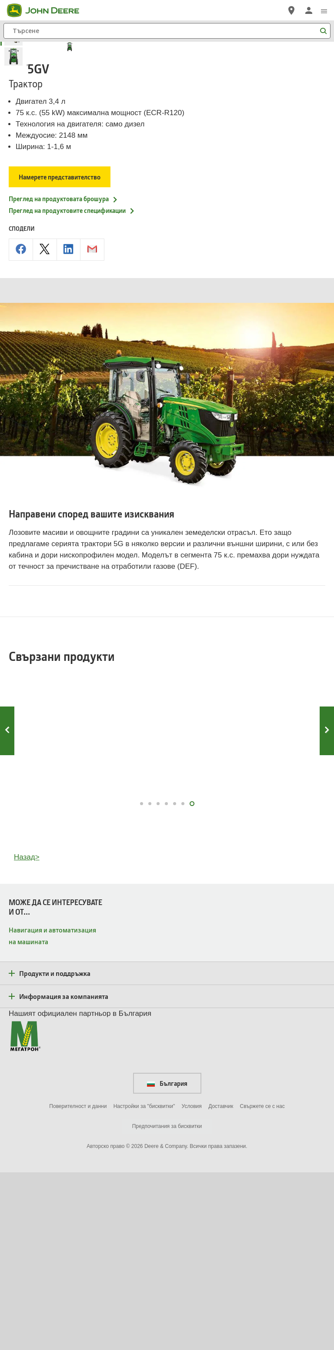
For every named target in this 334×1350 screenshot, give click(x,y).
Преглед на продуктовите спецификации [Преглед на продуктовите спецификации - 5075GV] (72, 388)
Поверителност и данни (78, 1284)
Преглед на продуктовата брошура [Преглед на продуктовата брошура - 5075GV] (63, 376)
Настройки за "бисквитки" (144, 1284)
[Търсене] (167, 31)
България (167, 1261)
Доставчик (220, 1284)
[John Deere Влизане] (308, 10)
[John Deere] (48, 10)
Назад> (27, 1035)
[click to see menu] (324, 10)
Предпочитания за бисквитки (167, 1304)
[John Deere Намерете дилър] (291, 10)
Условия (192, 1284)
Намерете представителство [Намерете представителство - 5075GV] (60, 354)
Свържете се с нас (262, 1284)
